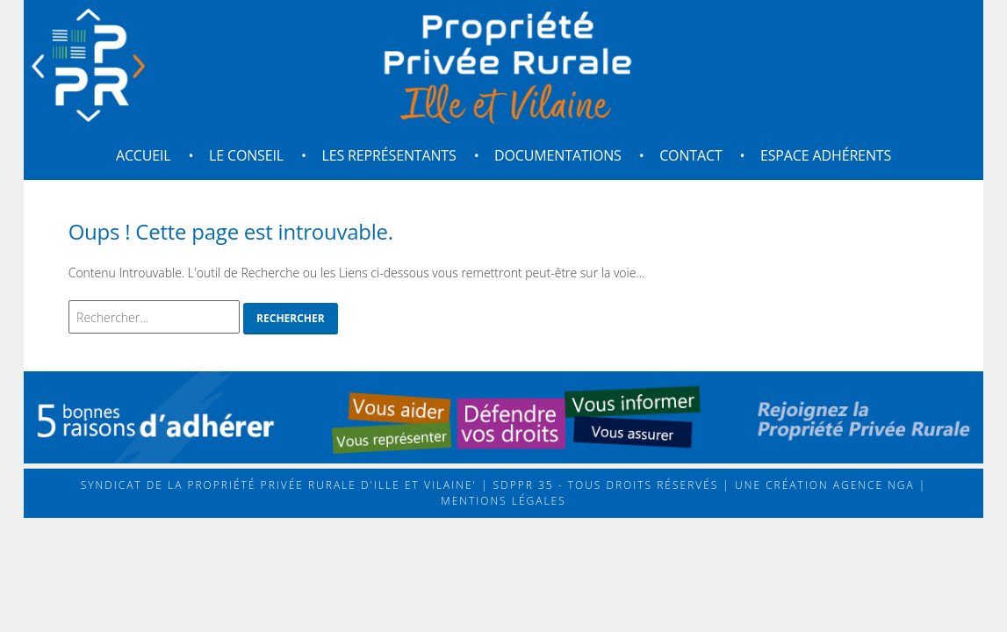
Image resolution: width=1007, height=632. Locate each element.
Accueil (143, 155)
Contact (690, 155)
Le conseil (246, 155)
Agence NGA (872, 485)
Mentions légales (503, 500)
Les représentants (388, 155)
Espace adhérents (825, 155)
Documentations (558, 155)
